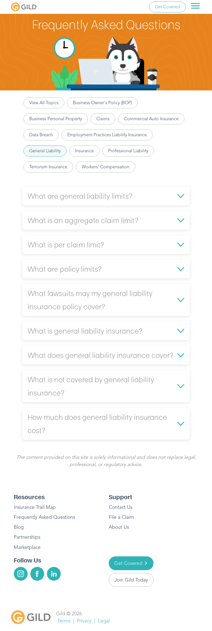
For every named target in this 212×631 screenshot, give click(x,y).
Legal (104, 621)
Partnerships (27, 537)
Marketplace (27, 547)
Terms (63, 621)
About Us (119, 527)
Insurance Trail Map (35, 507)
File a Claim (121, 517)
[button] (106, 196)
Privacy (84, 621)
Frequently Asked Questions (44, 517)
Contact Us (120, 507)
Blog (19, 527)
